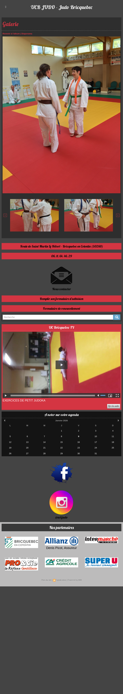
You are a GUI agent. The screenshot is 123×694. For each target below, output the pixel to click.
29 (61, 453)
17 (95, 442)
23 (79, 447)
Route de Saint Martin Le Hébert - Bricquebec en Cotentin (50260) (61, 246)
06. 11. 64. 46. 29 (61, 256)
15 (61, 442)
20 (27, 447)
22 (61, 447)
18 (113, 442)
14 (44, 442)
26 (10, 453)
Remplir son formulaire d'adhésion (61, 299)
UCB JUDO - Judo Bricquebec (61, 7)
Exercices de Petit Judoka (24, 400)
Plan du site (46, 580)
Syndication (61, 580)
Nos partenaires (61, 527)
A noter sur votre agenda (61, 414)
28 (44, 453)
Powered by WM (75, 580)
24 (95, 447)
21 (44, 447)
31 (95, 453)
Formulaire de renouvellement (61, 308)
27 (27, 453)
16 (79, 442)
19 (10, 447)
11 (113, 436)
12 (10, 442)
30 (79, 453)
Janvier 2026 (61, 420)
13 (27, 442)
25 (113, 447)
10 (95, 436)
